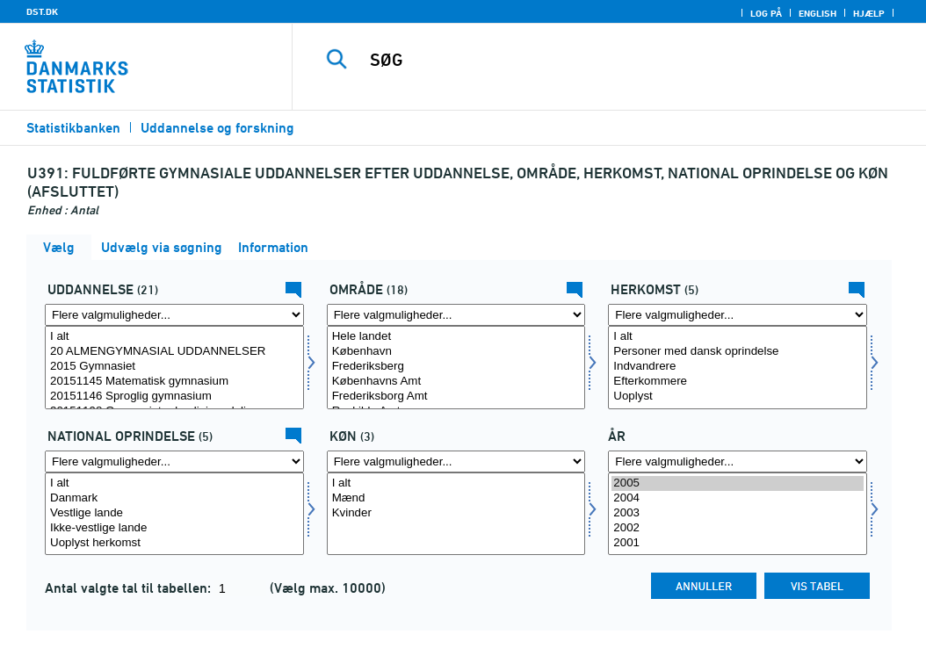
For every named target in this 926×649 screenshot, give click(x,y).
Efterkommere (737, 381)
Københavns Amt (456, 381)
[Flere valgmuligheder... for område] (456, 315)
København (456, 351)
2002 (737, 528)
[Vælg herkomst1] (174, 514)
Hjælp (869, 13)
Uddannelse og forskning (217, 127)
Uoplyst (737, 396)
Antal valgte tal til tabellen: (129, 588)
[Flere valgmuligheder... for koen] (456, 461)
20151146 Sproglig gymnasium (174, 396)
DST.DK (42, 11)
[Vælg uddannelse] (174, 367)
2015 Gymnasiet (174, 366)
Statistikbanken (73, 127)
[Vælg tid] (737, 514)
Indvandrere (737, 366)
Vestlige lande (174, 513)
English (817, 13)
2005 (737, 483)
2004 (737, 498)
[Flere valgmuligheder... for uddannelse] (174, 315)
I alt (174, 336)
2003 (737, 513)
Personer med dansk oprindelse (737, 351)
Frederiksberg (456, 366)
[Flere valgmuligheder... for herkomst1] (174, 461)
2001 (737, 543)
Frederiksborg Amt (456, 396)
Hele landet (456, 336)
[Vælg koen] (456, 514)
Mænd (456, 498)
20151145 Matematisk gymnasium (174, 381)
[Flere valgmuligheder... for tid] (737, 461)
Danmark (174, 498)
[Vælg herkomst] (737, 367)
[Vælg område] (456, 367)
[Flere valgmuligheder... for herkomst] (737, 315)
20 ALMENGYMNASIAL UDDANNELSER (174, 351)
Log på (766, 13)
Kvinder (456, 513)
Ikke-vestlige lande (174, 528)
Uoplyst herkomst (174, 543)
